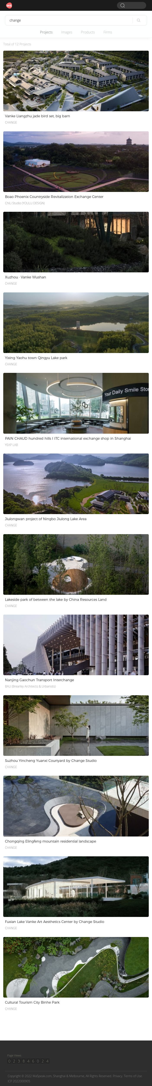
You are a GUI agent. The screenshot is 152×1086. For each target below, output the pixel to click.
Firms (107, 32)
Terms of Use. (133, 1076)
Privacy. (118, 1076)
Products (88, 32)
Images (66, 32)
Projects (46, 32)
